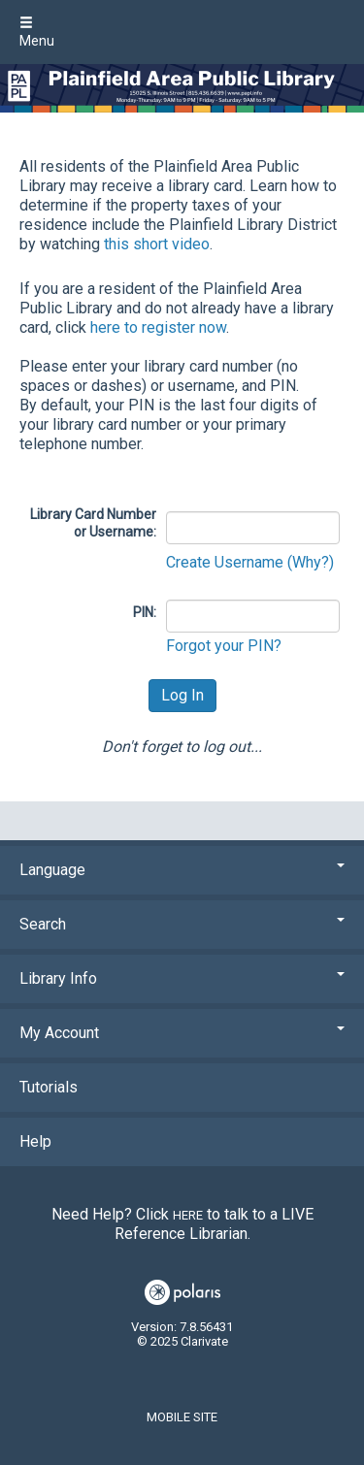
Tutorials (48, 1087)
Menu (36, 32)
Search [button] (182, 924)
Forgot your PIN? (223, 645)
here (188, 1215)
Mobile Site (182, 1417)
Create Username (226, 562)
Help (35, 1141)
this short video (157, 244)
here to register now (158, 327)
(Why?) (310, 562)
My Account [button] (182, 1033)
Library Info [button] (182, 978)
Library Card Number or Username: (93, 522)
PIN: (144, 612)
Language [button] (182, 870)
